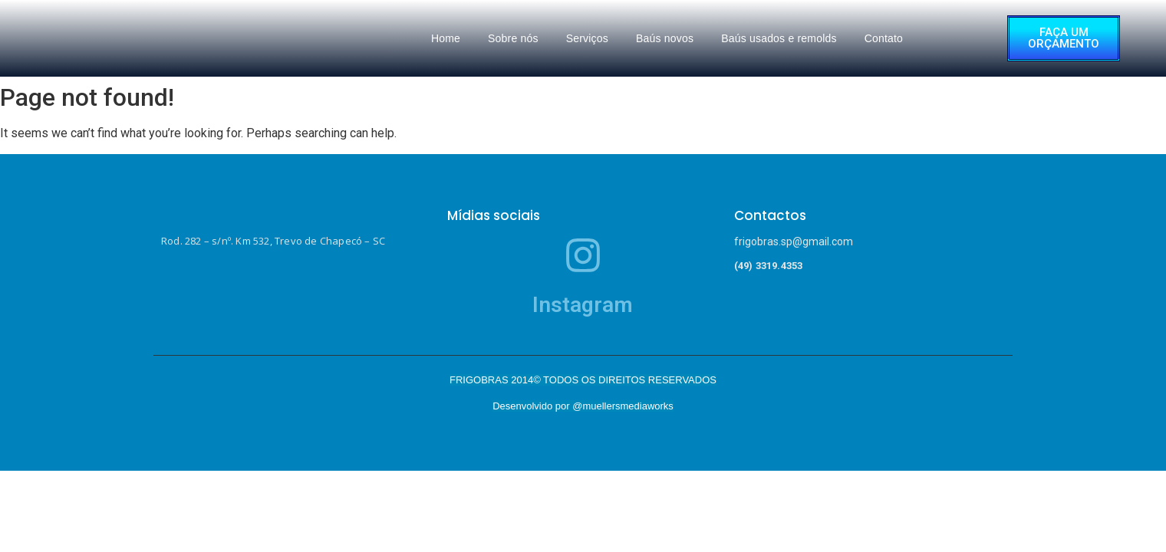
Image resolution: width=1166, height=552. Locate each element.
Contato (884, 38)
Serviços (587, 38)
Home (445, 38)
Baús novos (664, 38)
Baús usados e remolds (779, 38)
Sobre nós (513, 38)
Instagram (582, 304)
